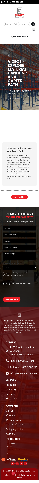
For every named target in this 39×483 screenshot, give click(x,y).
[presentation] (17, 291)
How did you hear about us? (12, 263)
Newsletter (6, 281)
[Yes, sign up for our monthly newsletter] (3, 284)
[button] (33, 29)
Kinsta (19, 477)
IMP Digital (21, 475)
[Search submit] (33, 24)
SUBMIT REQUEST (11, 299)
